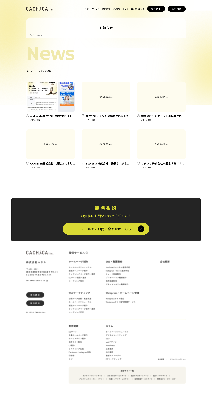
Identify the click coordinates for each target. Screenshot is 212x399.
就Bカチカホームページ (139, 378)
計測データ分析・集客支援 (80, 301)
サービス (96, 8)
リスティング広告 (76, 351)
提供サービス (77, 255)
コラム (125, 8)
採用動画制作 (111, 283)
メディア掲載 (44, 71)
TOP (87, 8)
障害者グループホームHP (166, 381)
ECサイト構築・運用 (77, 280)
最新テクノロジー (113, 358)
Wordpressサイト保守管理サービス (120, 304)
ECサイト (73, 334)
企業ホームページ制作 (78, 337)
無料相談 (177, 8)
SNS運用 (109, 354)
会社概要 (116, 8)
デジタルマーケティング (116, 337)
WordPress (110, 348)
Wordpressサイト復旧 (115, 301)
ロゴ (70, 361)
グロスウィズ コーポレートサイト (91, 381)
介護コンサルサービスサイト (119, 381)
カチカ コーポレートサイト (92, 378)
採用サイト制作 (75, 344)
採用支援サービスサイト (143, 381)
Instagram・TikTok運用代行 (117, 273)
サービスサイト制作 (77, 341)
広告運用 (109, 351)
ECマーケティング (113, 361)
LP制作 (72, 348)
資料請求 (156, 8)
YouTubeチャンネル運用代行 (118, 269)
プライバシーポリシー (178, 362)
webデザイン (111, 344)
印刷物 (71, 358)
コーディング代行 (76, 283)
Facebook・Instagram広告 (80, 354)
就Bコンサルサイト (160, 378)
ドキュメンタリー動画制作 (117, 286)
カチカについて (137, 8)
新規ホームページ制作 (78, 273)
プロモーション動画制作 (116, 280)
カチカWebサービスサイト (116, 378)
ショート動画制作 (113, 276)
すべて (29, 71)
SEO (108, 341)
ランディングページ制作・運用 (82, 276)
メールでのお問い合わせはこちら (106, 228)
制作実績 (106, 8)
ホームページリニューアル (80, 269)
